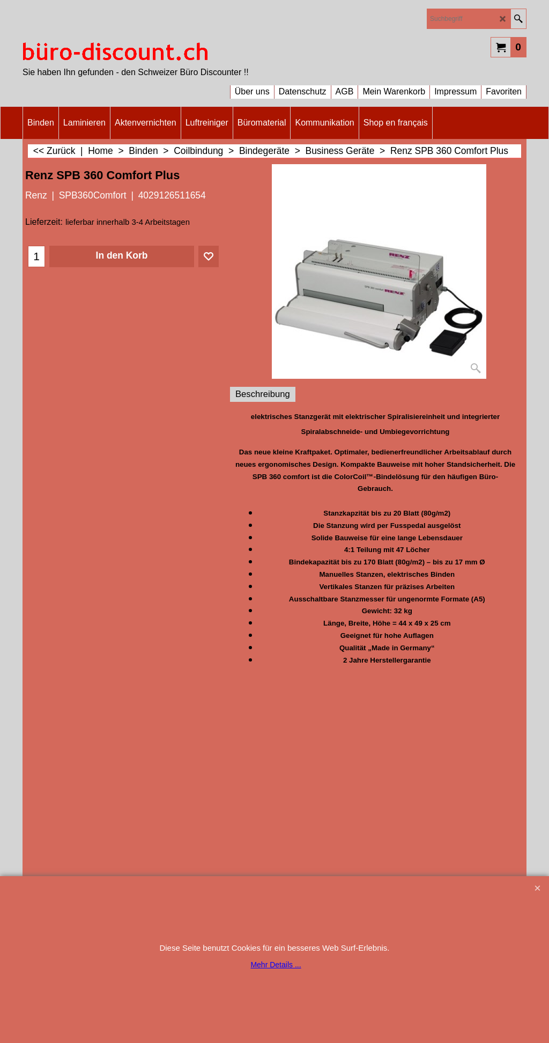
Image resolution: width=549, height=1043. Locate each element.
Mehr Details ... (275, 964)
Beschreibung (262, 394)
